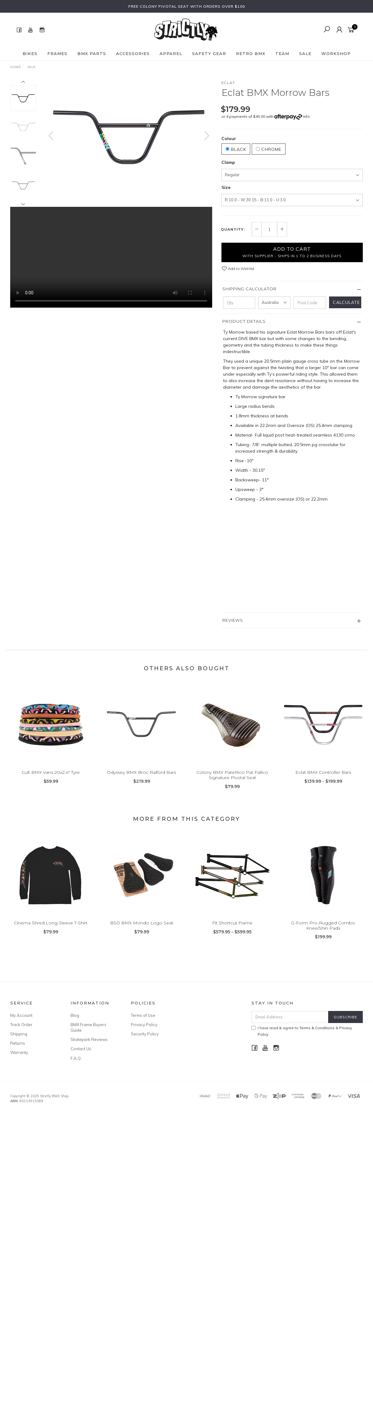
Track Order (21, 1024)
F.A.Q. (76, 1058)
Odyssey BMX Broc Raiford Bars (141, 778)
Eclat (228, 82)
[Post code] (310, 302)
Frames (57, 53)
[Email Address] (289, 1017)
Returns (17, 1043)
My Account (21, 1015)
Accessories (133, 53)
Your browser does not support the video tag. (111, 254)
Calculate (346, 302)
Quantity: (233, 229)
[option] (128, 134)
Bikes (30, 53)
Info (306, 116)
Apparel (171, 53)
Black (235, 149)
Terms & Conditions (317, 1027)
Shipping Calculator (249, 288)
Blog (75, 1015)
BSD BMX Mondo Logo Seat (141, 928)
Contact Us (81, 1048)
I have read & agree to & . (301, 1031)
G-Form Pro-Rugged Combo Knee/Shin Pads (323, 931)
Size (225, 187)
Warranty (19, 1052)
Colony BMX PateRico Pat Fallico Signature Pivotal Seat (232, 780)
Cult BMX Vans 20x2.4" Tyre (51, 778)
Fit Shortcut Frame (232, 928)
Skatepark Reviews (89, 1039)
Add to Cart (291, 252)
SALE (305, 53)
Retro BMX (250, 53)
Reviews (232, 620)
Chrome (268, 149)
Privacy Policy (144, 1024)
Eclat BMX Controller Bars (323, 778)
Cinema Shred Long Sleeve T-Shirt (51, 928)
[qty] (239, 302)
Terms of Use (143, 1015)
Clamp (228, 162)
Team (282, 53)
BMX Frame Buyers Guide (88, 1027)
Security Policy (145, 1033)
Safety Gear (209, 53)
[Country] (274, 302)
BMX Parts (91, 53)
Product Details (244, 321)
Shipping (18, 1033)
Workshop (336, 53)
